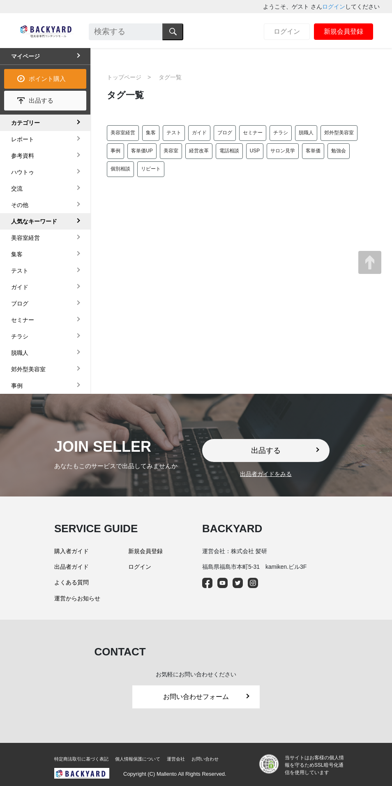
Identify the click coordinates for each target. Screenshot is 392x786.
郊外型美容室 (339, 133)
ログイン (333, 6)
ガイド (199, 133)
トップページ (124, 77)
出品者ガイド (71, 566)
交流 (17, 188)
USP (255, 151)
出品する (41, 100)
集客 (151, 133)
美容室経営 (123, 133)
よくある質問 (71, 582)
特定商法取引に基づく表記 (81, 758)
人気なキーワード (34, 221)
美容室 (171, 151)
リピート (151, 169)
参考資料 (22, 155)
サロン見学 (282, 151)
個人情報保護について (137, 758)
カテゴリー (25, 123)
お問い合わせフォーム (206, 696)
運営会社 (176, 758)
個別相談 (120, 169)
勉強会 (338, 151)
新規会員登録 (343, 31)
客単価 (313, 151)
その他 (19, 205)
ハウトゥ (22, 172)
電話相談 (229, 151)
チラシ (280, 133)
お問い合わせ (205, 758)
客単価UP (142, 151)
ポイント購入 (47, 78)
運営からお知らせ (77, 598)
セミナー (253, 133)
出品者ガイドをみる (266, 474)
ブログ (224, 133)
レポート (22, 139)
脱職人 (306, 133)
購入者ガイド (71, 551)
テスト (173, 133)
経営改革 (199, 151)
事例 (115, 151)
